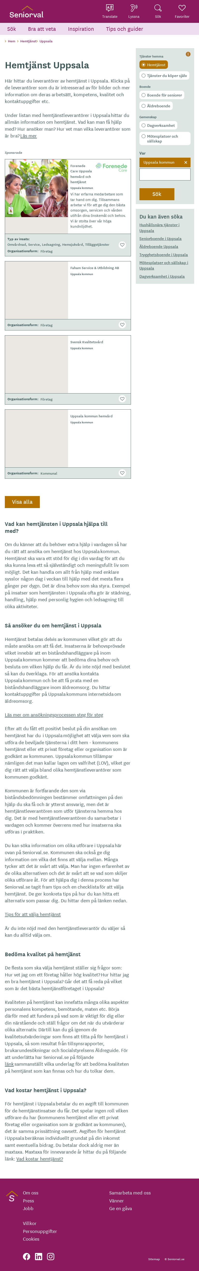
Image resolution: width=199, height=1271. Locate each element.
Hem (11, 41)
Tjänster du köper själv (167, 75)
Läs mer (28, 135)
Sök (11, 28)
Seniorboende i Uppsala (160, 238)
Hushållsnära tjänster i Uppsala (159, 227)
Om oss (30, 1192)
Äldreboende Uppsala (158, 246)
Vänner (116, 1200)
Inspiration (81, 28)
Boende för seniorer (164, 95)
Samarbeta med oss (130, 1192)
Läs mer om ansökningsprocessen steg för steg (54, 714)
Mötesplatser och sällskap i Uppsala (163, 265)
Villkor (30, 1223)
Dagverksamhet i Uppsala (162, 276)
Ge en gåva (120, 1208)
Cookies (31, 1238)
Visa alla (22, 501)
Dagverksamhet (161, 125)
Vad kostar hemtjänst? (39, 1158)
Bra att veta (42, 28)
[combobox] (165, 169)
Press (28, 1200)
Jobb (28, 1208)
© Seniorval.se (175, 1259)
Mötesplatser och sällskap (162, 138)
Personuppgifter (40, 1231)
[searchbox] (165, 174)
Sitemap (154, 1259)
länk (9, 1063)
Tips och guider (124, 28)
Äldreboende (158, 106)
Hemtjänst (156, 64)
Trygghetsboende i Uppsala (163, 254)
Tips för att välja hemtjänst (33, 913)
